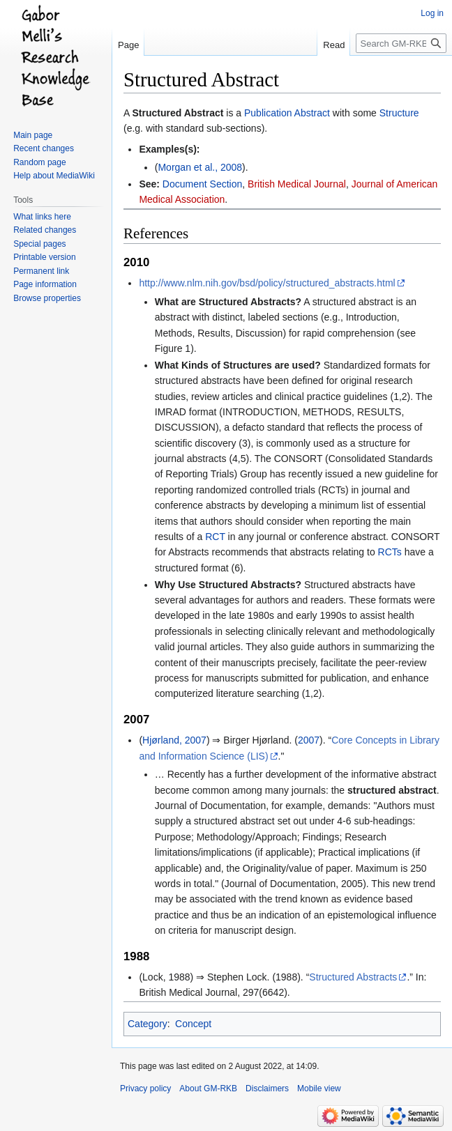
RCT (215, 536)
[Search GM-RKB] (401, 43)
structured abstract (392, 790)
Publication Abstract (287, 112)
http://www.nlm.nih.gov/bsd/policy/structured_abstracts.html (267, 282)
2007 (308, 740)
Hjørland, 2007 (174, 740)
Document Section (202, 184)
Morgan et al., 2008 (200, 167)
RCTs (390, 551)
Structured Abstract (177, 112)
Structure (399, 112)
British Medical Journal (297, 184)
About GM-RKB (208, 1088)
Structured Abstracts (353, 977)
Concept (193, 1023)
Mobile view (319, 1088)
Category (147, 1023)
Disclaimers (267, 1088)
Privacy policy (145, 1088)
